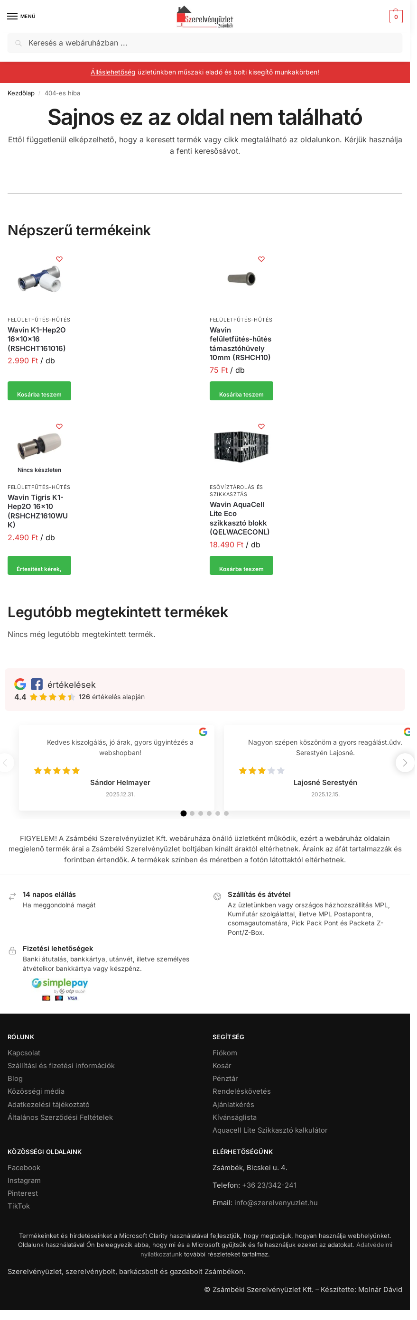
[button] (395, 16)
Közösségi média (36, 1102)
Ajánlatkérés (233, 1115)
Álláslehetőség (113, 72)
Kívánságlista (235, 1128)
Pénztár (225, 1089)
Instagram (24, 1191)
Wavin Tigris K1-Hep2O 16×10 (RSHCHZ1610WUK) (38, 511)
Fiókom (225, 1064)
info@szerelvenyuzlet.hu (276, 1213)
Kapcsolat (24, 1064)
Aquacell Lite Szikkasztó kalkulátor (270, 1141)
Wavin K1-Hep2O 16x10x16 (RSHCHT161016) (37, 339)
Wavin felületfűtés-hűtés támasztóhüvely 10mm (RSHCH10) (240, 343)
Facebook (24, 1178)
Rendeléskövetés (242, 1102)
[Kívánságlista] (57, 261)
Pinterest (23, 1204)
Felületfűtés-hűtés (39, 320)
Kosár (222, 1076)
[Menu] (21, 16)
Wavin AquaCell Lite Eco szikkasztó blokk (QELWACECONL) (240, 518)
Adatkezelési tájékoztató (49, 1115)
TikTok (19, 1217)
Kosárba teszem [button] (39, 391)
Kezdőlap (21, 93)
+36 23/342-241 (269, 1196)
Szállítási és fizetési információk (61, 1076)
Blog (15, 1089)
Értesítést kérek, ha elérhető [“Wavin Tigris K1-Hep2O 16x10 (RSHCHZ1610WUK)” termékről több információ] (39, 568)
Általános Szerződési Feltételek (60, 1128)
